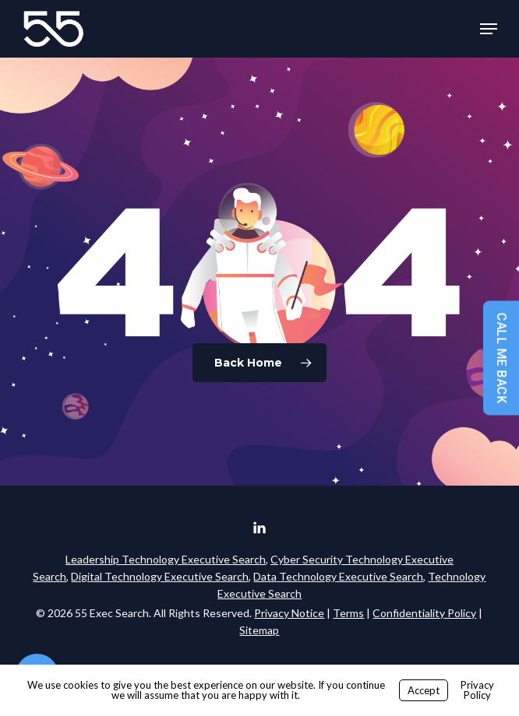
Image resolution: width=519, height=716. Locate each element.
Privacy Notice (289, 612)
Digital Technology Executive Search (160, 576)
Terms (348, 612)
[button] (488, 29)
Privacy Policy (477, 690)
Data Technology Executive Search (338, 576)
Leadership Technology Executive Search (165, 559)
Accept (424, 690)
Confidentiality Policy (424, 612)
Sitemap (259, 630)
